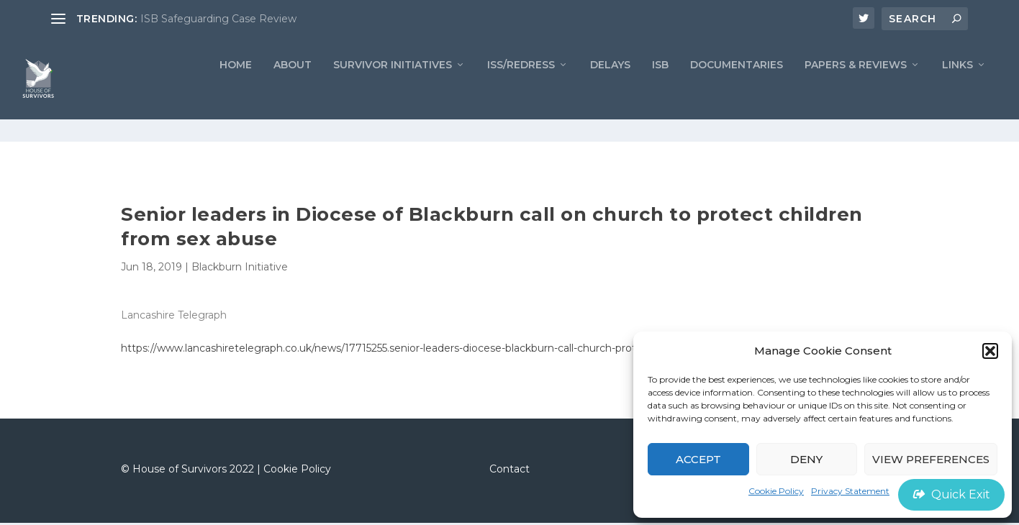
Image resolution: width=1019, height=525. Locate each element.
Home (235, 90)
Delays (610, 90)
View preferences (930, 459)
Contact (509, 471)
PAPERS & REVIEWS (856, 90)
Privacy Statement (850, 490)
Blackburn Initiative (239, 269)
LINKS (957, 90)
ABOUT (292, 90)
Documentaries (736, 90)
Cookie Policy (776, 490)
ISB (660, 90)
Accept (698, 459)
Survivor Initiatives (392, 90)
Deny (806, 459)
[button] (990, 351)
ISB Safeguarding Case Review (218, 18)
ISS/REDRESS (521, 90)
